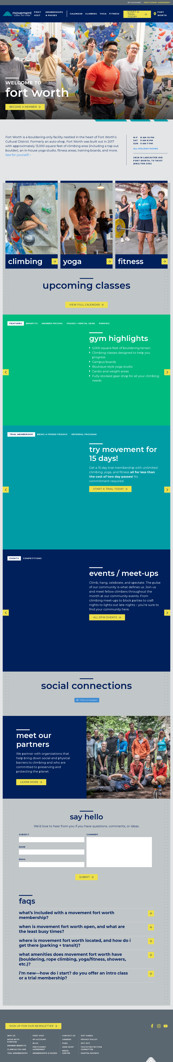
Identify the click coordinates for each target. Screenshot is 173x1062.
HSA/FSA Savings (90, 1053)
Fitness (114, 13)
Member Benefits (16, 1046)
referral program (84, 437)
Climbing (91, 13)
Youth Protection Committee (91, 1048)
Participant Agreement (157, 2)
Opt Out (85, 1043)
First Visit (37, 14)
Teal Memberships (17, 1053)
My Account (134, 2)
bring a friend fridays (52, 437)
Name (22, 850)
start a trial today (108, 491)
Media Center (66, 1052)
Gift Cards (87, 1036)
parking (104, 326)
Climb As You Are (16, 1049)
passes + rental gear (81, 326)
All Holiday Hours (145, 148)
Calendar (76, 13)
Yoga (103, 13)
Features (15, 326)
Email (22, 862)
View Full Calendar (84, 307)
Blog (35, 1043)
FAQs (65, 1043)
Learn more (29, 785)
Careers (66, 1039)
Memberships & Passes (54, 14)
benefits (32, 326)
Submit (84, 879)
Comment (92, 837)
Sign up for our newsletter (31, 1026)
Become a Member (23, 106)
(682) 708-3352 (142, 163)
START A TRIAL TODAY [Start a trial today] (133, 14)
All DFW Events (105, 620)
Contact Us (68, 1036)
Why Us (11, 1036)
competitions (32, 561)
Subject (24, 837)
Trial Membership (21, 437)
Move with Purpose (13, 1040)
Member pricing (52, 326)
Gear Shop (68, 1047)
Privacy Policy (89, 1039)
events (14, 561)
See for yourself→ (18, 155)
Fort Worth (162, 14)
